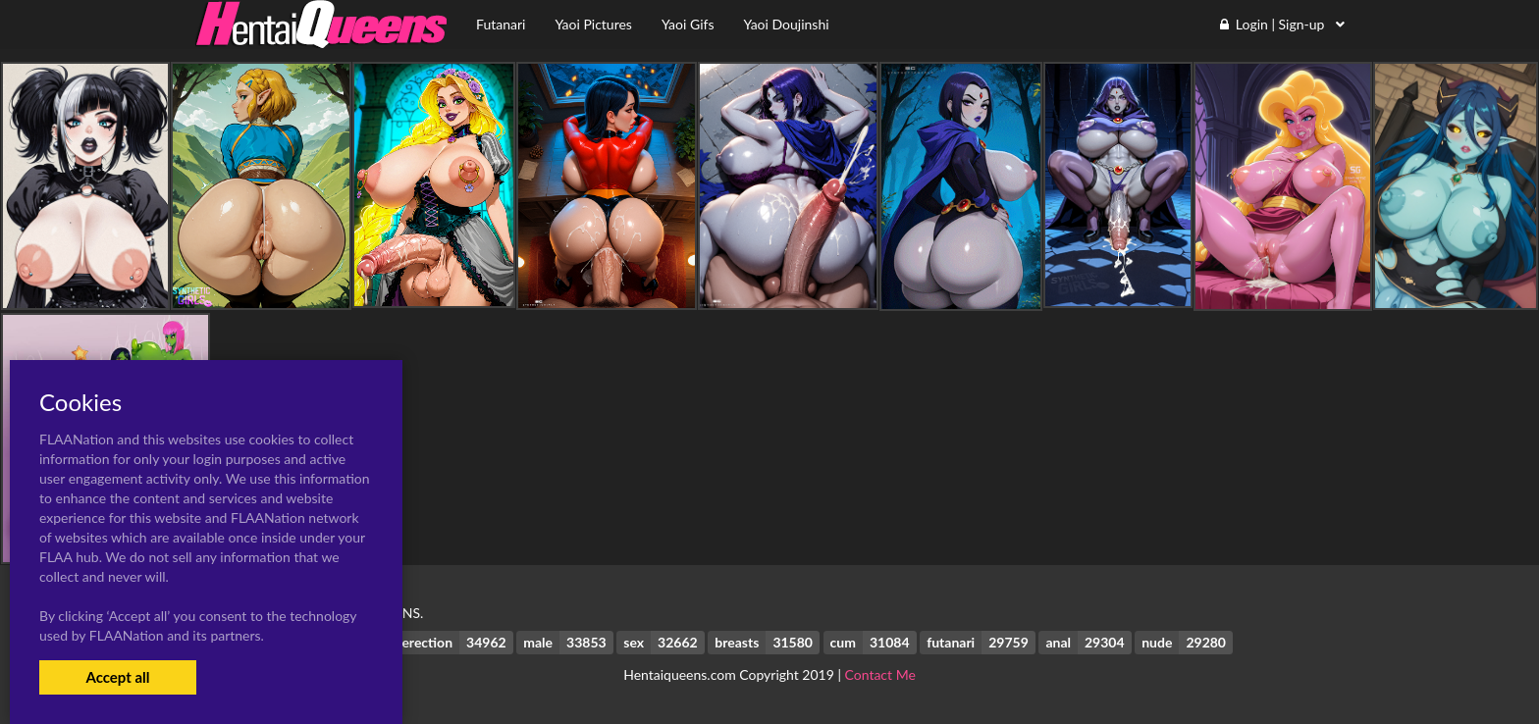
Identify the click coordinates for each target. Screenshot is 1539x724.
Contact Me (880, 674)
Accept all (117, 677)
